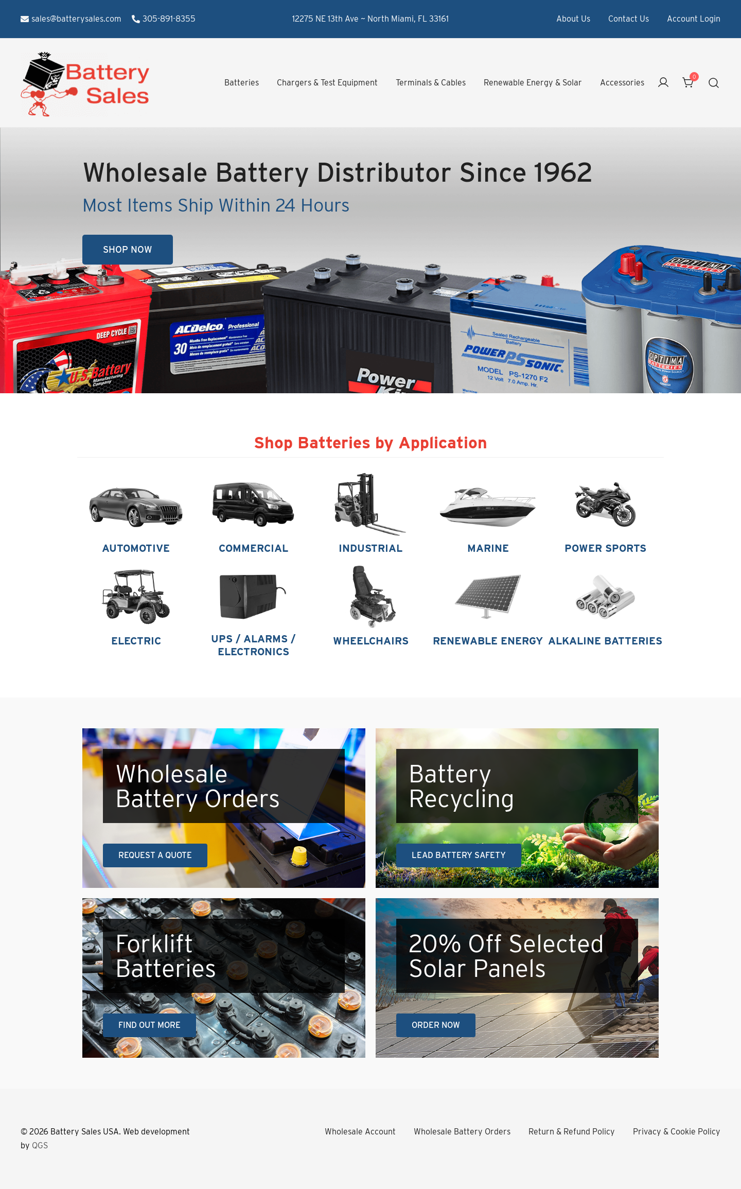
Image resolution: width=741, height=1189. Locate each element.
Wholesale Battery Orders (462, 1131)
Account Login (693, 19)
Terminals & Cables (431, 83)
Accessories (622, 83)
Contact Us (628, 19)
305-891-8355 (164, 19)
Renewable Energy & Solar (533, 83)
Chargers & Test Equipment (327, 83)
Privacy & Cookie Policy (676, 1131)
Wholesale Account (360, 1131)
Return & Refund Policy (571, 1131)
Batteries (241, 83)
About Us (573, 19)
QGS (40, 1145)
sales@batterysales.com (71, 19)
